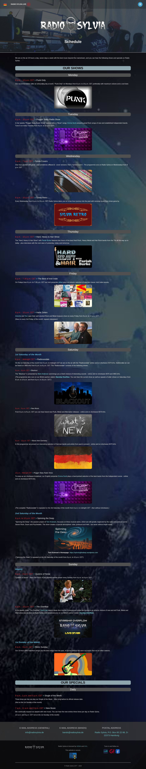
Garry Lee (44, 610)
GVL (85, 746)
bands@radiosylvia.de (73, 732)
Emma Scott (71, 123)
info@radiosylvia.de (34, 732)
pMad (61, 282)
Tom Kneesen (51, 522)
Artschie (18, 316)
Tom (26, 316)
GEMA (79, 746)
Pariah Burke (46, 240)
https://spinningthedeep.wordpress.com (84, 552)
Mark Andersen (43, 374)
